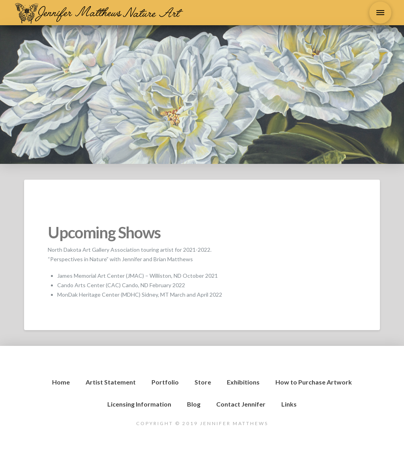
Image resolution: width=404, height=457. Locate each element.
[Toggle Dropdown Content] (380, 13)
